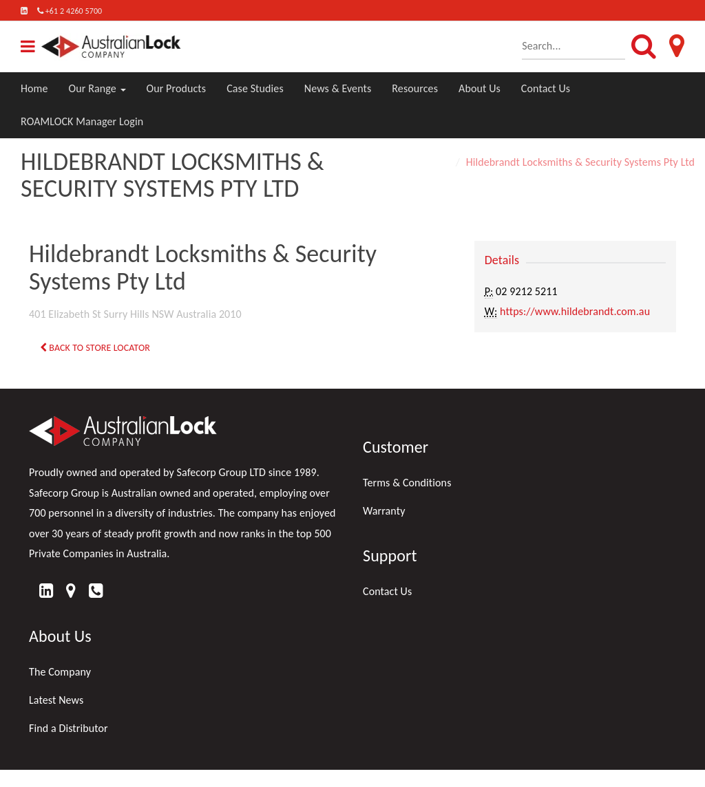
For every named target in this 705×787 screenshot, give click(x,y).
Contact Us (545, 88)
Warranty (384, 510)
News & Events (338, 88)
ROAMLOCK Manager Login (82, 121)
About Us (480, 88)
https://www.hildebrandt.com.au (575, 311)
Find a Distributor (68, 728)
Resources (415, 88)
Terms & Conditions (407, 482)
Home (34, 88)
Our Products (177, 88)
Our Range (97, 88)
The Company (60, 671)
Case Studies (255, 88)
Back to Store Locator (95, 348)
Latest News (56, 700)
